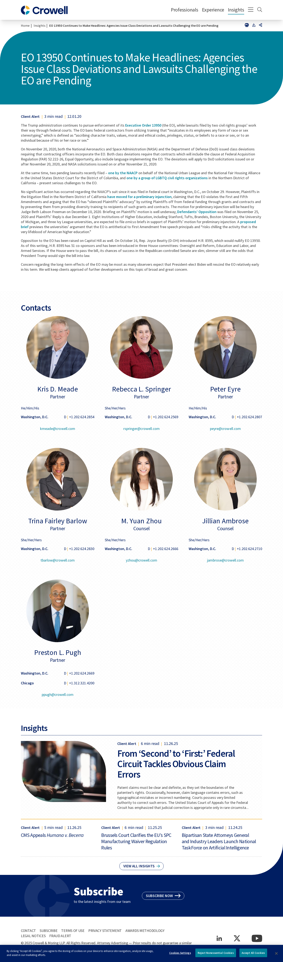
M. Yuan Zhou (141, 520)
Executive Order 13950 (143, 125)
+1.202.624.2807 (249, 416)
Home (25, 25)
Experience (213, 9)
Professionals (184, 9)
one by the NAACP (123, 172)
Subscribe (48, 930)
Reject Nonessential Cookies (216, 955)
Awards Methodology (144, 930)
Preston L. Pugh (57, 652)
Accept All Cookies (253, 955)
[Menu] (251, 10)
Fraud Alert (60, 935)
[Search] (259, 10)
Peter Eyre (225, 389)
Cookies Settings (180, 955)
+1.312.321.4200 (81, 683)
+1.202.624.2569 (165, 416)
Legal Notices (33, 935)
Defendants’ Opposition (196, 211)
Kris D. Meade (57, 389)
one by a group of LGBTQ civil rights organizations (167, 177)
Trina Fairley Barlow (57, 520)
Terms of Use (73, 930)
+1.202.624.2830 (81, 548)
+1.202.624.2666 (165, 548)
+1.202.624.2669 (81, 673)
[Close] (276, 955)
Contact (28, 930)
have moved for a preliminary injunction (139, 196)
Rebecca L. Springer (141, 389)
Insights (236, 9)
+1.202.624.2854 (81, 416)
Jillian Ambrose (225, 520)
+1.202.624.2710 (249, 548)
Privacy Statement (105, 930)
